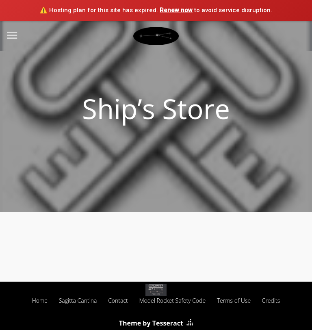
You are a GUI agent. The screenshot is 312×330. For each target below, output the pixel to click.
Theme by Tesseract (151, 323)
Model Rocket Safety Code (172, 300)
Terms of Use (234, 300)
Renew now (176, 10)
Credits (271, 300)
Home (40, 300)
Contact (118, 300)
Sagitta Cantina (78, 300)
